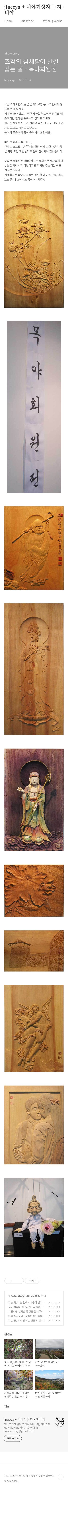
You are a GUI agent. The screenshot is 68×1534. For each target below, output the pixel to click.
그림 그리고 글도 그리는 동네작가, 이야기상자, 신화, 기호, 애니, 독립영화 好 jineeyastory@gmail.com (27, 1473)
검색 (52, 7)
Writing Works (52, 21)
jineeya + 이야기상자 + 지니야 (32, 7)
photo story (16, 1341)
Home (8, 21)
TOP (61, 1522)
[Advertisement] (34, 1294)
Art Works (27, 21)
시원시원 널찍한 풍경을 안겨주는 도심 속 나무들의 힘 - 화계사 (25, 1358)
